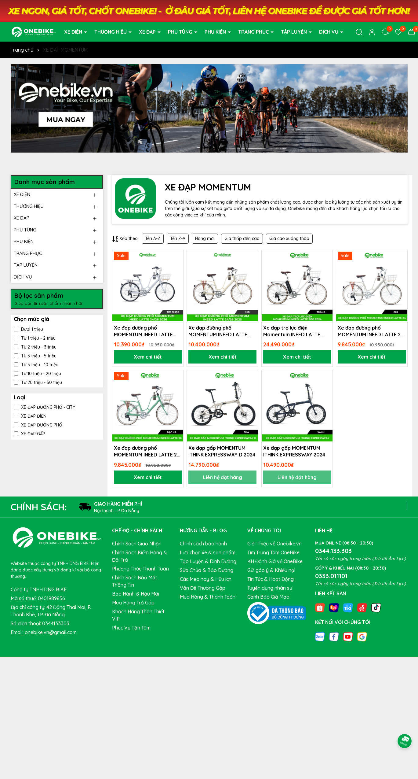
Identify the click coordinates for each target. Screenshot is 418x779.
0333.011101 (331, 576)
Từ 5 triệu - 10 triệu (36, 364)
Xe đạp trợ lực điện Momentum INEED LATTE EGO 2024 (291, 331)
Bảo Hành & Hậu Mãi (135, 594)
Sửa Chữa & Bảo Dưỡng (206, 570)
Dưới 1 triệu (28, 329)
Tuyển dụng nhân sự (269, 588)
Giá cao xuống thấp (289, 238)
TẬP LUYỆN (294, 32)
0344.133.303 (333, 551)
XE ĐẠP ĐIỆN (30, 416)
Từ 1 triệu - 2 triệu (35, 338)
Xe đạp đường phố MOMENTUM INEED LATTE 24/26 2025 (217, 331)
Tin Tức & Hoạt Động (270, 579)
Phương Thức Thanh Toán (140, 569)
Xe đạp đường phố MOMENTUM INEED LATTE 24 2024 (370, 331)
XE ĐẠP (148, 32)
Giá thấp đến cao (242, 238)
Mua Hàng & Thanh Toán (207, 597)
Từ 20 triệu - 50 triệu (38, 382)
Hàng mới (205, 238)
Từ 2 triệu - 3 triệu (35, 347)
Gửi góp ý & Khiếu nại (271, 570)
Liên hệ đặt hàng (222, 477)
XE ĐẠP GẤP (29, 434)
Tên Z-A (177, 238)
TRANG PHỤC (254, 32)
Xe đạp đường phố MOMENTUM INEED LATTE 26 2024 (147, 451)
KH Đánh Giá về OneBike (275, 561)
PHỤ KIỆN (216, 32)
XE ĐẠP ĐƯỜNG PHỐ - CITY (44, 407)
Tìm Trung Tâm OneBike (273, 552)
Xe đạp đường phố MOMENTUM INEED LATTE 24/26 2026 (143, 331)
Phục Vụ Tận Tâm (131, 628)
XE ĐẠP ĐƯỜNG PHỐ (38, 425)
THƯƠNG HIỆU (111, 32)
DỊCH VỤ (329, 32)
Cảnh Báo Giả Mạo (268, 597)
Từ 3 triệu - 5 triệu (35, 356)
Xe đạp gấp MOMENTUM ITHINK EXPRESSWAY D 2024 (221, 451)
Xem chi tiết (148, 357)
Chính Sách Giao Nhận (137, 544)
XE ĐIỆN (73, 32)
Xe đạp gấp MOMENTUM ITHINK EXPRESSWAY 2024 (294, 451)
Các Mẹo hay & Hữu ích (205, 579)
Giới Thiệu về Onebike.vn (274, 544)
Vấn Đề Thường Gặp (202, 588)
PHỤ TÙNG (181, 32)
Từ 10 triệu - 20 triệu (37, 373)
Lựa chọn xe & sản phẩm (207, 552)
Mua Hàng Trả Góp (133, 603)
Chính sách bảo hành (203, 544)
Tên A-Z (152, 238)
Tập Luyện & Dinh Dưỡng (208, 561)
